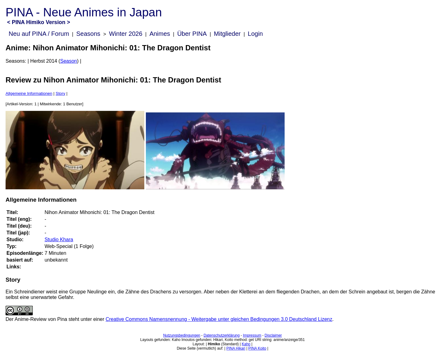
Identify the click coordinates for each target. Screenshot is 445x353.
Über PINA (192, 33)
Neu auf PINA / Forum (39, 33)
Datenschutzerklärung (222, 335)
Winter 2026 (125, 33)
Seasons (88, 33)
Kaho (246, 344)
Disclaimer (273, 335)
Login (255, 33)
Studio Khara (58, 239)
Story (60, 93)
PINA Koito (257, 348)
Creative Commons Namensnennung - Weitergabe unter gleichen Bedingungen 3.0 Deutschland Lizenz (219, 319)
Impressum (252, 335)
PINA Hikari (235, 348)
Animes (160, 33)
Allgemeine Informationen (29, 93)
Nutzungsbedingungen (181, 335)
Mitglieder (227, 33)
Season (68, 61)
